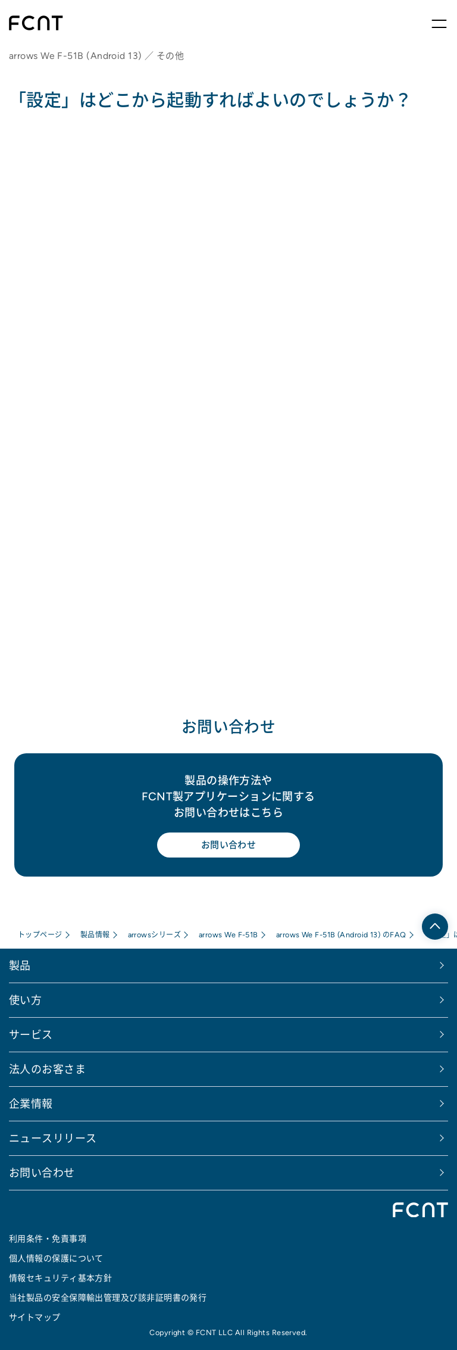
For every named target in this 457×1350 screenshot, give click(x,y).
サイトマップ (35, 1317)
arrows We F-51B (228, 934)
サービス (31, 1035)
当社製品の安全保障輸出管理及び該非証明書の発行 (107, 1297)
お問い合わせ (228, 844)
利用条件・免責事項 (47, 1238)
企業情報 (31, 1104)
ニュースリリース (53, 1138)
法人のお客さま (47, 1069)
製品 (20, 965)
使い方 (25, 1000)
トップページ (40, 934)
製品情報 (95, 934)
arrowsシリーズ (154, 934)
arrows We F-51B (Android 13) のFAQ (341, 934)
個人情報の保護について (56, 1258)
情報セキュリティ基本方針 (60, 1278)
